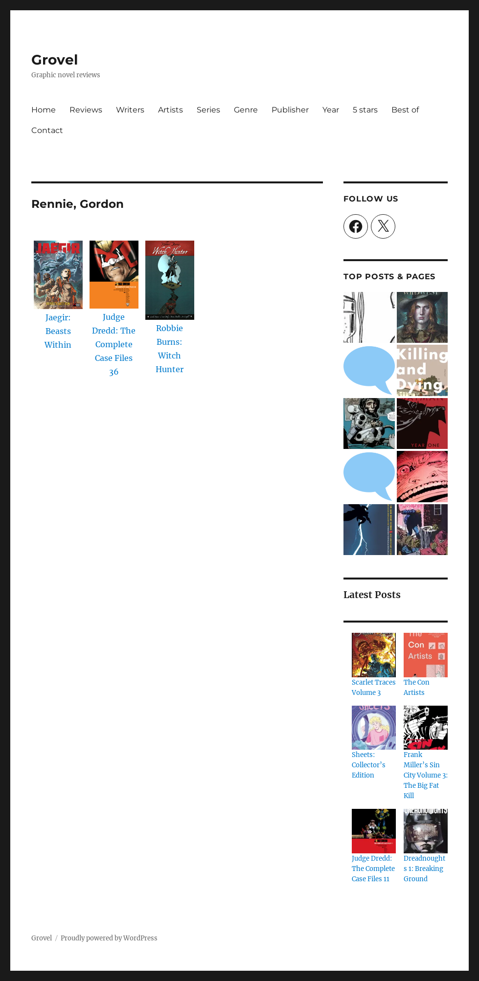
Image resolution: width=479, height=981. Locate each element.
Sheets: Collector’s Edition (369, 765)
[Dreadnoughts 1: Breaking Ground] (426, 831)
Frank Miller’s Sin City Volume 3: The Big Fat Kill (426, 775)
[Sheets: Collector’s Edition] (374, 728)
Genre (246, 109)
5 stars (365, 109)
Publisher (290, 109)
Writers (130, 109)
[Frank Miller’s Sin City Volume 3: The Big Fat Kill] (426, 728)
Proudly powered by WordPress (109, 938)
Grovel (54, 59)
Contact (47, 130)
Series (208, 109)
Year (330, 109)
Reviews (85, 109)
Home (43, 109)
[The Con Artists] (426, 655)
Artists (170, 109)
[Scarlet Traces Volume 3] (374, 655)
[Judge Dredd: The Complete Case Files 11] (374, 831)
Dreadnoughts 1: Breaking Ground (424, 868)
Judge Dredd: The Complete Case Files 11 (373, 868)
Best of (405, 109)
